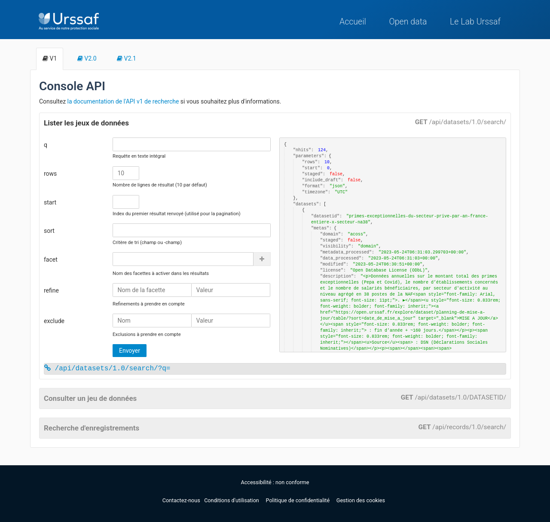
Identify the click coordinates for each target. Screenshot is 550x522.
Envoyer (129, 350)
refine (51, 290)
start (50, 202)
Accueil (352, 22)
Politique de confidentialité (298, 500)
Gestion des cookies (360, 500)
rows (50, 173)
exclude (54, 320)
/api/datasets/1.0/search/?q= (107, 368)
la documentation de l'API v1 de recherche (123, 101)
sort (49, 230)
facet (51, 259)
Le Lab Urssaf (475, 22)
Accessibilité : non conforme (275, 482)
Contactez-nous (182, 500)
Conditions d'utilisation (232, 500)
